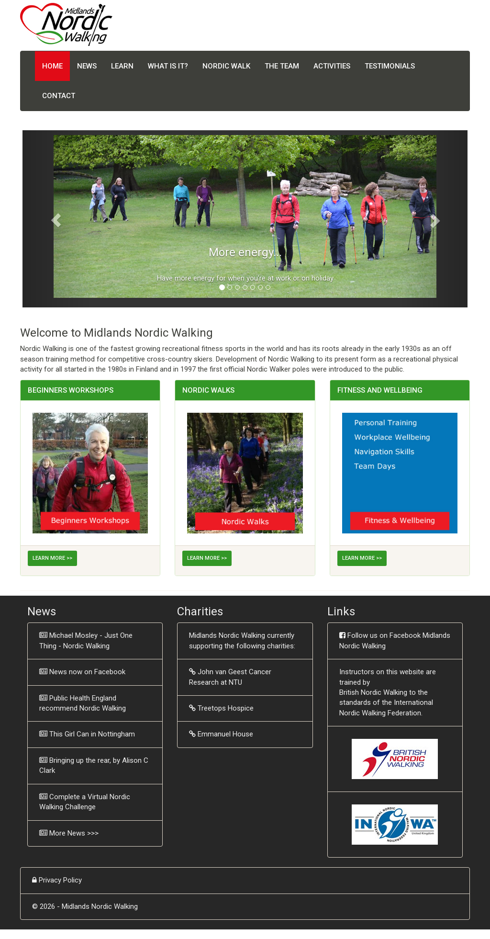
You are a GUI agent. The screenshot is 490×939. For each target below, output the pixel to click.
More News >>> (74, 833)
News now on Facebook (87, 671)
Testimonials (390, 66)
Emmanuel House (225, 734)
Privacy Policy (60, 880)
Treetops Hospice (226, 708)
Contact (58, 95)
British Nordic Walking (373, 692)
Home (52, 66)
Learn (122, 66)
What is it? (168, 66)
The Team (282, 66)
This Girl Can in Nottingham (92, 734)
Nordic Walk (226, 66)
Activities (331, 66)
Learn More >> (52, 558)
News (87, 66)
